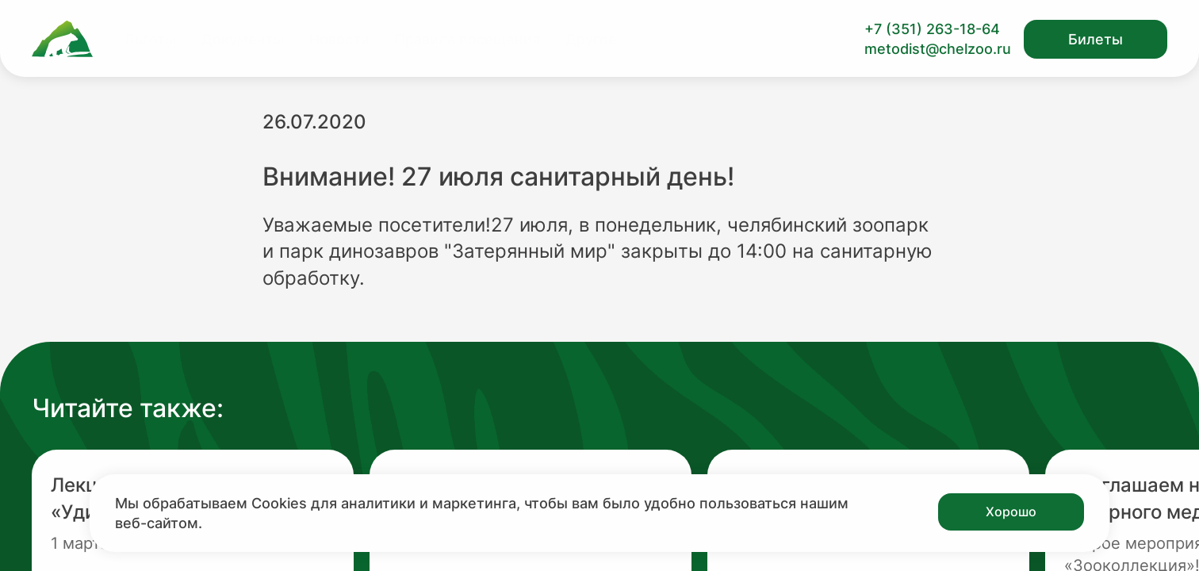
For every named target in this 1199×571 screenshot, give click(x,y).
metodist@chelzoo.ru (937, 48)
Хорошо (1011, 511)
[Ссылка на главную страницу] (62, 39)
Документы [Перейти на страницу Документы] (242, 39)
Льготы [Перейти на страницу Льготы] (150, 39)
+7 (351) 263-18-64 (932, 29)
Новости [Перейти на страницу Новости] (339, 39)
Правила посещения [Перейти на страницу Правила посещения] (467, 39)
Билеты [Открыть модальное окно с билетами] (1095, 39)
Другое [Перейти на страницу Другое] (591, 39)
